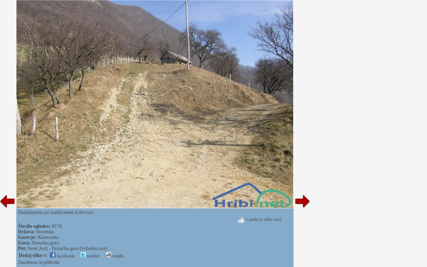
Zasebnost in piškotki (39, 262)
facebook (62, 256)
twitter (90, 256)
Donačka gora (45, 242)
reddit (115, 256)
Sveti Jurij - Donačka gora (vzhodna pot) (67, 248)
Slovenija (45, 231)
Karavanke (48, 237)
